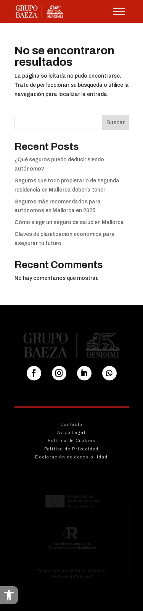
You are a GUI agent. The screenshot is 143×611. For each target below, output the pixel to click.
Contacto (71, 424)
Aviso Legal (71, 432)
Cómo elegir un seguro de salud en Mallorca (69, 222)
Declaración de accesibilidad (71, 457)
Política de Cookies (71, 440)
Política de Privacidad (71, 449)
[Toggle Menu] (119, 11)
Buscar (115, 122)
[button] (9, 595)
